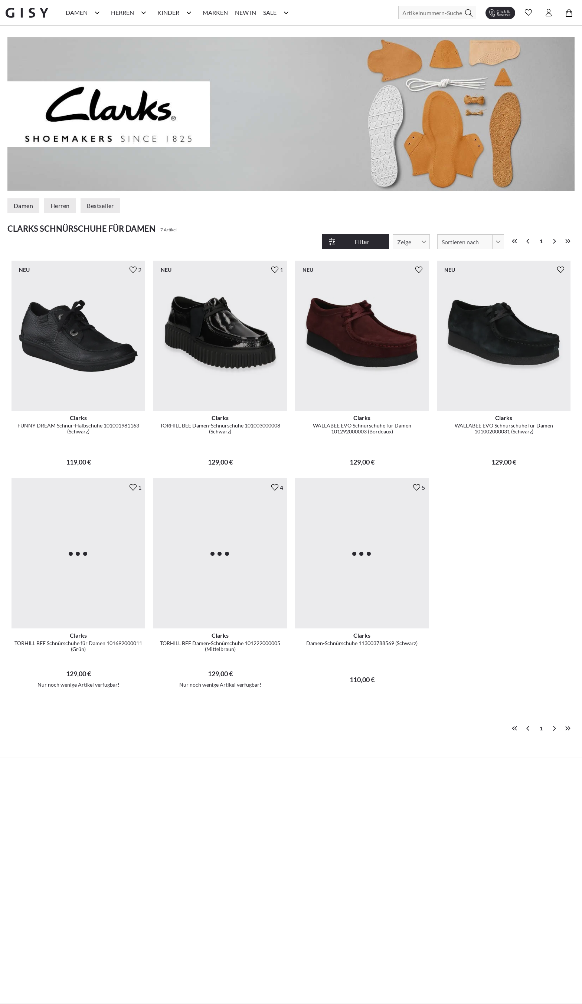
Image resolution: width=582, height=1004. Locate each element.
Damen (23, 205)
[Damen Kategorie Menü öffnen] (97, 12)
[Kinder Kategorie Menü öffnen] (189, 12)
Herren (59, 205)
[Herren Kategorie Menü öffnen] (143, 12)
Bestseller (100, 205)
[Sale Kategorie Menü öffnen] (286, 12)
